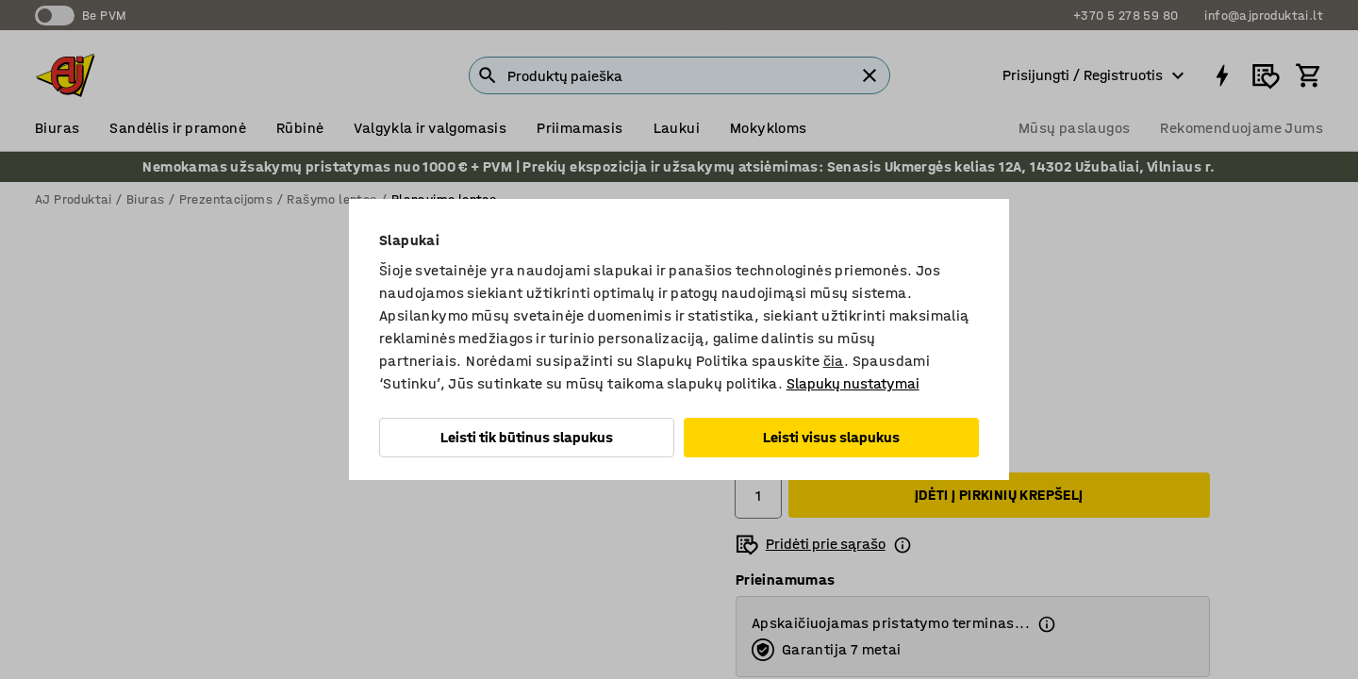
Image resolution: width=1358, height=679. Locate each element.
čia (833, 361)
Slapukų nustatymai (853, 383)
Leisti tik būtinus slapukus (526, 437)
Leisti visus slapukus (831, 437)
